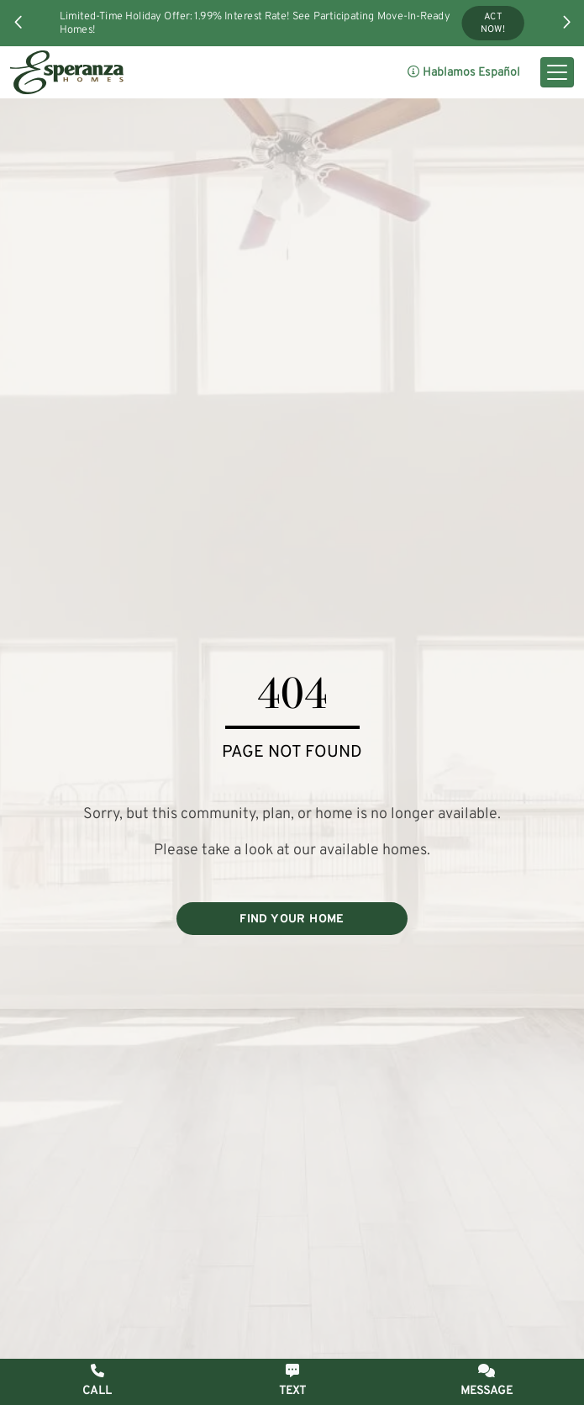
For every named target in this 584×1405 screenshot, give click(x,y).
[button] (18, 22)
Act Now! (493, 23)
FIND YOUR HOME (292, 919)
